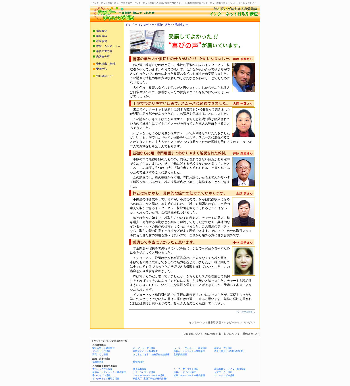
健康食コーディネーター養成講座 (109, 372)
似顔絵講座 (98, 362)
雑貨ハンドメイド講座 (185, 372)
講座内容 (101, 36)
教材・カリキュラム (108, 46)
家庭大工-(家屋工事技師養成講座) (150, 378)
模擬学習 (101, 41)
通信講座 (250, 333)
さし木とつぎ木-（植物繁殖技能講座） (152, 354)
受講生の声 (181, 24)
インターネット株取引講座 (153, 24)
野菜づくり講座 (100, 354)
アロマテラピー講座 (224, 375)
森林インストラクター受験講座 (189, 351)
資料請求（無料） (107, 63)
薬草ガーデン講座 (223, 348)
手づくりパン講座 (101, 375)
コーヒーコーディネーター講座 (148, 375)
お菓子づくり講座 (223, 372)
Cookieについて (192, 333)
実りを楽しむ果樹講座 (103, 348)
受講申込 (101, 68)
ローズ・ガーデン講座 (144, 348)
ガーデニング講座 (101, 351)
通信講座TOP (104, 76)
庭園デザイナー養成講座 (145, 351)
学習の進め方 (104, 51)
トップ (129, 24)
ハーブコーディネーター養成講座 (190, 348)
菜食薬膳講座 (139, 369)
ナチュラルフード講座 (144, 372)
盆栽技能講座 (180, 354)
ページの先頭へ (245, 312)
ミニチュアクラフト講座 (186, 369)
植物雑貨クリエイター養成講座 (230, 369)
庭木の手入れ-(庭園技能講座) (228, 351)
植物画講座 (138, 362)
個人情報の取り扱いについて (222, 333)
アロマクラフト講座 (102, 369)
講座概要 (101, 31)
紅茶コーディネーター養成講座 (189, 375)
